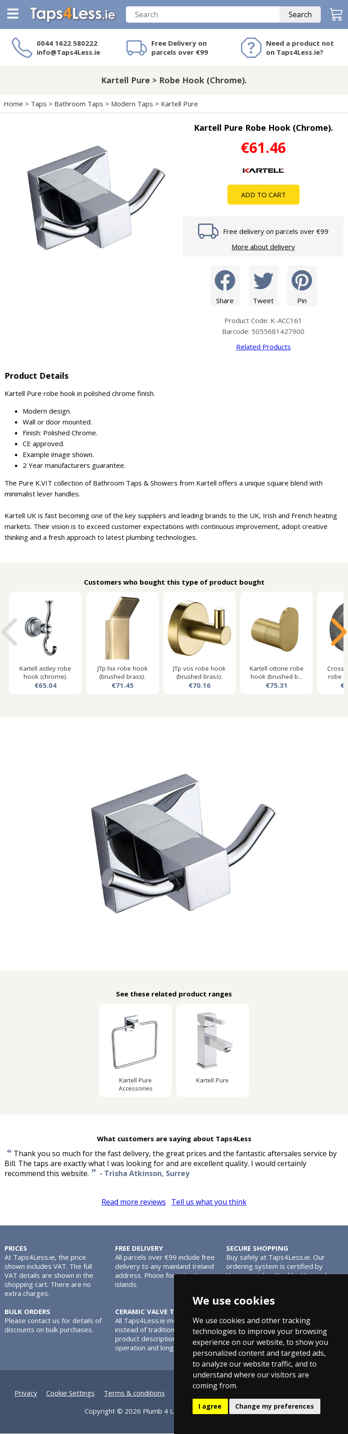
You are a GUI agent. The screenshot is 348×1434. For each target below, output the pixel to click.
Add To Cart (263, 195)
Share (225, 285)
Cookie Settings (70, 1393)
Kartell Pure (179, 104)
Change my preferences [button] (274, 1406)
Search (300, 15)
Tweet (263, 285)
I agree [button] (210, 1406)
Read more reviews (134, 1202)
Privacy (25, 1393)
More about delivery (263, 247)
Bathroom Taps (78, 104)
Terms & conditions (134, 1393)
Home (13, 104)
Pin (302, 285)
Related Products (263, 347)
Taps (39, 104)
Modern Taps (132, 104)
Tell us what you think (208, 1202)
